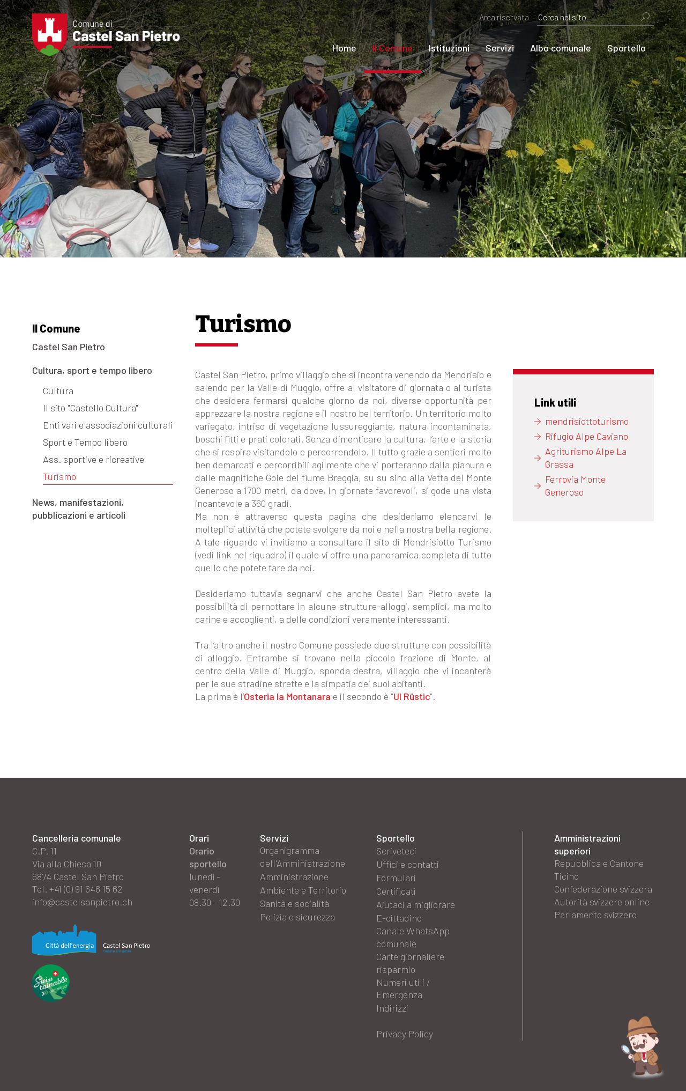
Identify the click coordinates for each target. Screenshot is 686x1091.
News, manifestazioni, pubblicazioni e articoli (78, 508)
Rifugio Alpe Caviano (586, 437)
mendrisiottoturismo (587, 421)
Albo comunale (560, 48)
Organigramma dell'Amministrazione (302, 857)
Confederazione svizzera (603, 889)
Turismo (59, 476)
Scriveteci (396, 851)
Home (344, 48)
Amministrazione (294, 876)
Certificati (396, 889)
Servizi (500, 48)
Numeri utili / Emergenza (403, 986)
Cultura (58, 390)
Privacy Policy (404, 1031)
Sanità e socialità (294, 902)
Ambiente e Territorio (303, 889)
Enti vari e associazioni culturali (108, 425)
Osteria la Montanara (287, 696)
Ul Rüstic (411, 696)
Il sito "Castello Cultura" (90, 408)
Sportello (626, 48)
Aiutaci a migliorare (415, 902)
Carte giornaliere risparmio (410, 960)
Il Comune (392, 48)
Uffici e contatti (407, 863)
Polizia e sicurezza (297, 915)
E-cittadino (399, 915)
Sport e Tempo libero (85, 442)
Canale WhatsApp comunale (413, 934)
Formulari (396, 876)
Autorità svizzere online (602, 902)
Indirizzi (392, 1005)
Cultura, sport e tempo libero (92, 370)
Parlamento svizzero (595, 915)
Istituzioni (449, 48)
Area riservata (504, 17)
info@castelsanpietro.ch (82, 902)
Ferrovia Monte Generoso (575, 486)
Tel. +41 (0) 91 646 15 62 (77, 889)
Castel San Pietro (68, 346)
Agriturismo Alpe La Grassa (586, 458)
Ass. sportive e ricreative (93, 459)
